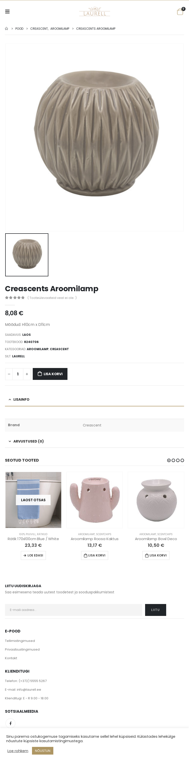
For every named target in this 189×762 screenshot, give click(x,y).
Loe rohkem (17, 751)
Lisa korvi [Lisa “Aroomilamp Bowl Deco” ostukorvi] (158, 555)
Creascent (59, 348)
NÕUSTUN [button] (42, 750)
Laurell (18, 356)
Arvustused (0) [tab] (28, 440)
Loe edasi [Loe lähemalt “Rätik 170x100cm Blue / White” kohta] (35, 555)
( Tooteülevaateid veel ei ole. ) (52, 297)
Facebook (10, 723)
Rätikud (42, 534)
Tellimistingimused (20, 640)
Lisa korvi (53, 373)
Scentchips (103, 534)
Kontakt (11, 657)
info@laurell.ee (29, 689)
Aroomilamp (38, 348)
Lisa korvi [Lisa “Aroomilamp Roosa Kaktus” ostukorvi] (96, 555)
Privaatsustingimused (22, 649)
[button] (169, 460)
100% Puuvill (27, 534)
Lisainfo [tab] (21, 399)
